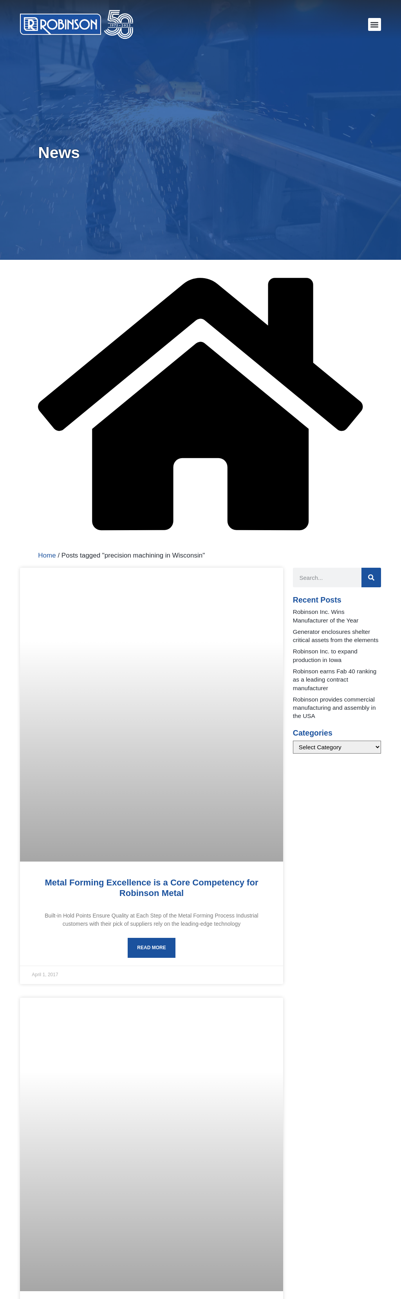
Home (47, 555)
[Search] (371, 577)
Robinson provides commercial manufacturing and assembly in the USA (334, 708)
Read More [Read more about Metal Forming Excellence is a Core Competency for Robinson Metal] (151, 947)
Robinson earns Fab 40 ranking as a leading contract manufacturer (334, 679)
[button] (374, 24)
